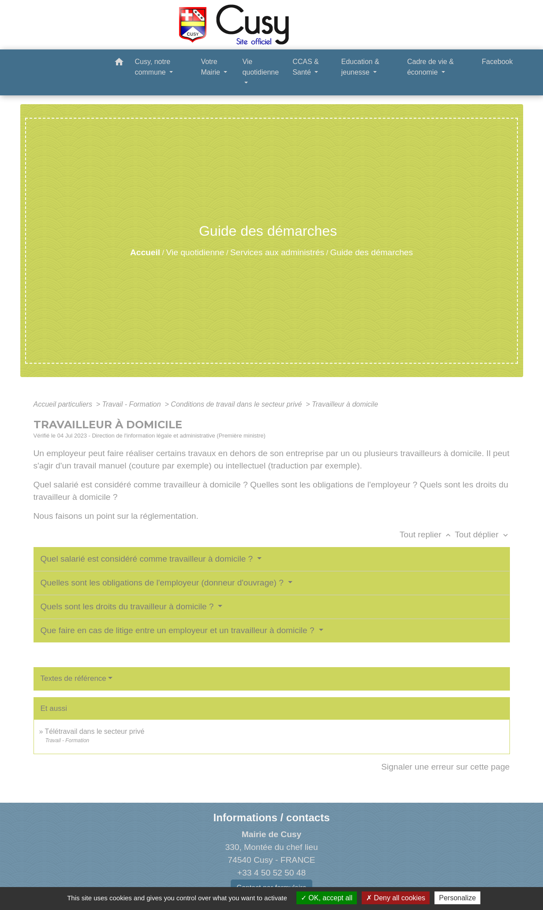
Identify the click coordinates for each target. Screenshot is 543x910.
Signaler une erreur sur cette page (445, 766)
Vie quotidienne (195, 252)
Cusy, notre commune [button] (153, 67)
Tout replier (427, 534)
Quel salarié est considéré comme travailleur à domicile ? (148, 558)
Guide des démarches (371, 252)
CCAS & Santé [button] (305, 67)
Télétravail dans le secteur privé (95, 731)
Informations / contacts (271, 817)
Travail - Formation (132, 404)
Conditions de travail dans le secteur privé (237, 404)
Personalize (457, 898)
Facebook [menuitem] (497, 61)
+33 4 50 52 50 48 (271, 872)
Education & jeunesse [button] (360, 67)
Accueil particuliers (64, 404)
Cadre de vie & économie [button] (430, 67)
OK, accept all (326, 898)
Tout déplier (482, 534)
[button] (119, 63)
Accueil (145, 252)
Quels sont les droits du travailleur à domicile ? (128, 606)
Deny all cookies (395, 898)
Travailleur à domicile (345, 404)
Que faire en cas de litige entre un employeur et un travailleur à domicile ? (179, 630)
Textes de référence (73, 678)
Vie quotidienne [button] (260, 67)
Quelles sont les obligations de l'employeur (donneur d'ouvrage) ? (163, 582)
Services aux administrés (277, 252)
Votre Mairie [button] (211, 67)
